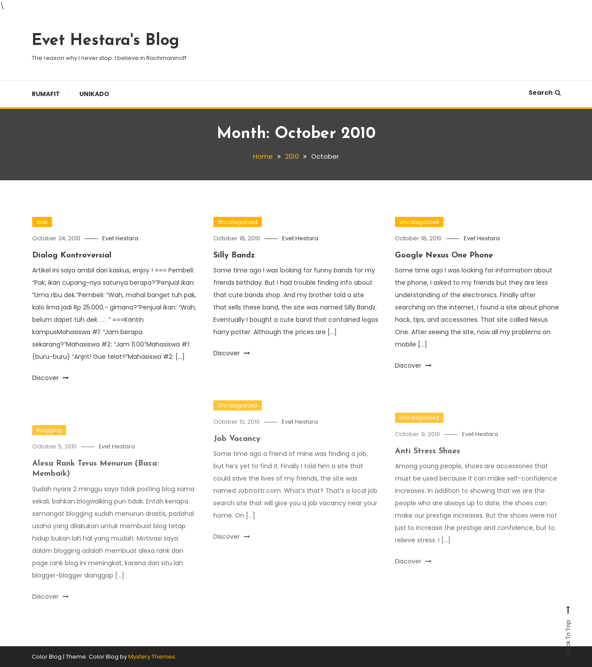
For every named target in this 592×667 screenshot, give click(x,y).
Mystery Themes (151, 656)
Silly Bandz (234, 255)
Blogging (49, 439)
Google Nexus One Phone (444, 255)
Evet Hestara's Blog (105, 41)
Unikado (94, 93)
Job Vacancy (237, 447)
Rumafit (46, 93)
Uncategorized (237, 222)
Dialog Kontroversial (72, 255)
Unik (42, 222)
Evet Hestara (120, 238)
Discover (50, 377)
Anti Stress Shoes (427, 460)
